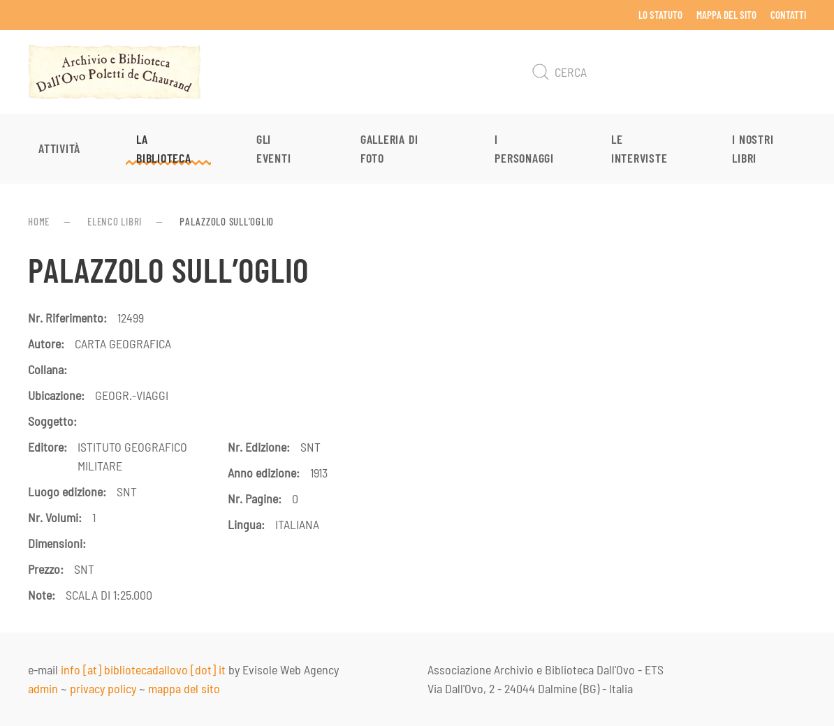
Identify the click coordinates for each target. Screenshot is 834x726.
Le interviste (639, 148)
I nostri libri (752, 148)
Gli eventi (273, 148)
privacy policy (103, 688)
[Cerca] (666, 72)
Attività (59, 148)
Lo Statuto (660, 14)
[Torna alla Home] (114, 72)
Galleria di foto (389, 148)
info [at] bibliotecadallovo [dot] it (143, 669)
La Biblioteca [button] (163, 148)
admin (43, 688)
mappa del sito (184, 688)
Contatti (788, 14)
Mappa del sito (726, 14)
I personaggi (524, 148)
